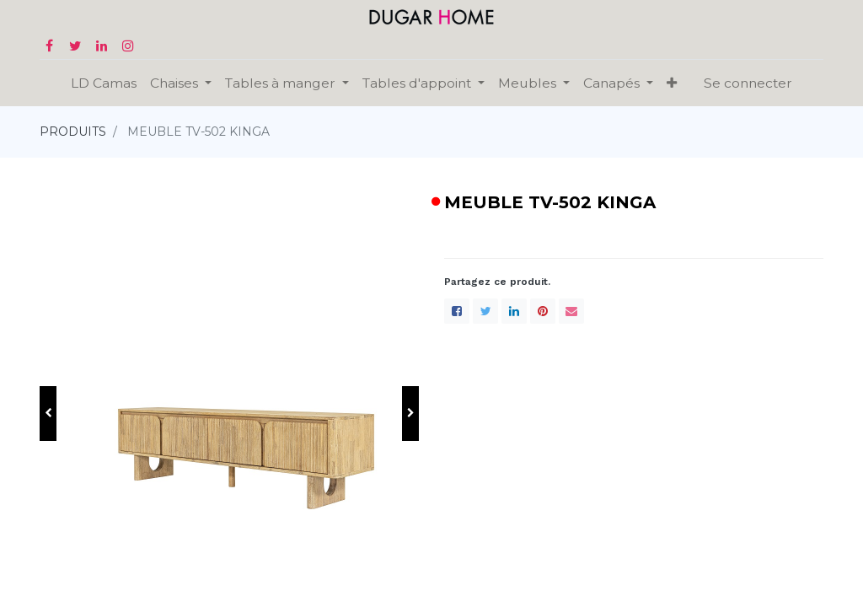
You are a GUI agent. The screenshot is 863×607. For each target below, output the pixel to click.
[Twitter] (485, 311)
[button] (48, 413)
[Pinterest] (542, 311)
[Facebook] (456, 311)
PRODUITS (73, 131)
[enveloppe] (571, 311)
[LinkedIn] (514, 311)
